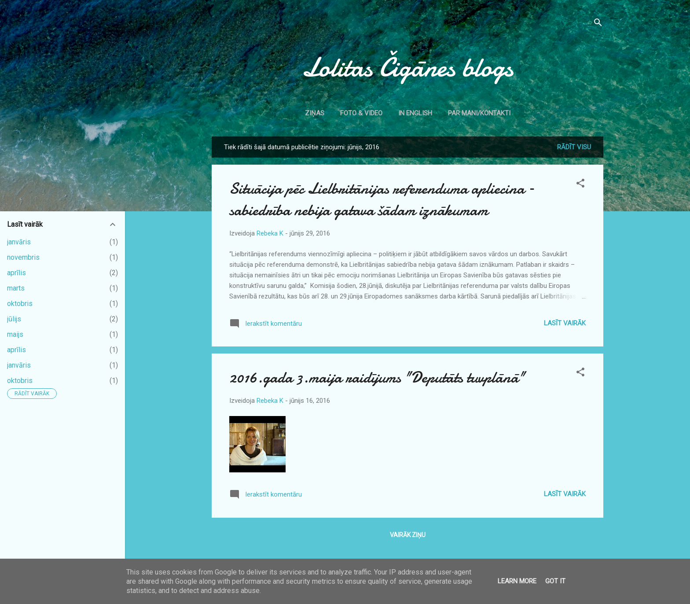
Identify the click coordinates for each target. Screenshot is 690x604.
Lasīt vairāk (565, 323)
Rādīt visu (574, 147)
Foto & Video (361, 113)
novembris (23, 257)
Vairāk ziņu (408, 534)
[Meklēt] (598, 24)
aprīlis (16, 273)
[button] (580, 185)
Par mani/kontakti (479, 113)
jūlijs (14, 319)
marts (16, 288)
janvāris (19, 242)
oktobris (20, 303)
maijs (15, 334)
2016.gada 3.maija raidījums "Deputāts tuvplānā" (377, 377)
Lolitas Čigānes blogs (407, 67)
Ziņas (314, 113)
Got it (555, 581)
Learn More (517, 581)
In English (415, 113)
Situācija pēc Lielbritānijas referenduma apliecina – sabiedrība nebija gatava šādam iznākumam (382, 199)
